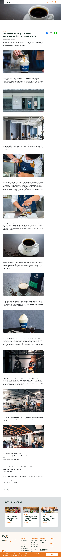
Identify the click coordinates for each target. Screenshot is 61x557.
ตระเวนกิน (6, 489)
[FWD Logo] (8, 2)
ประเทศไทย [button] (10, 541)
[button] (13, 2)
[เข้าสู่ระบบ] (48, 2)
